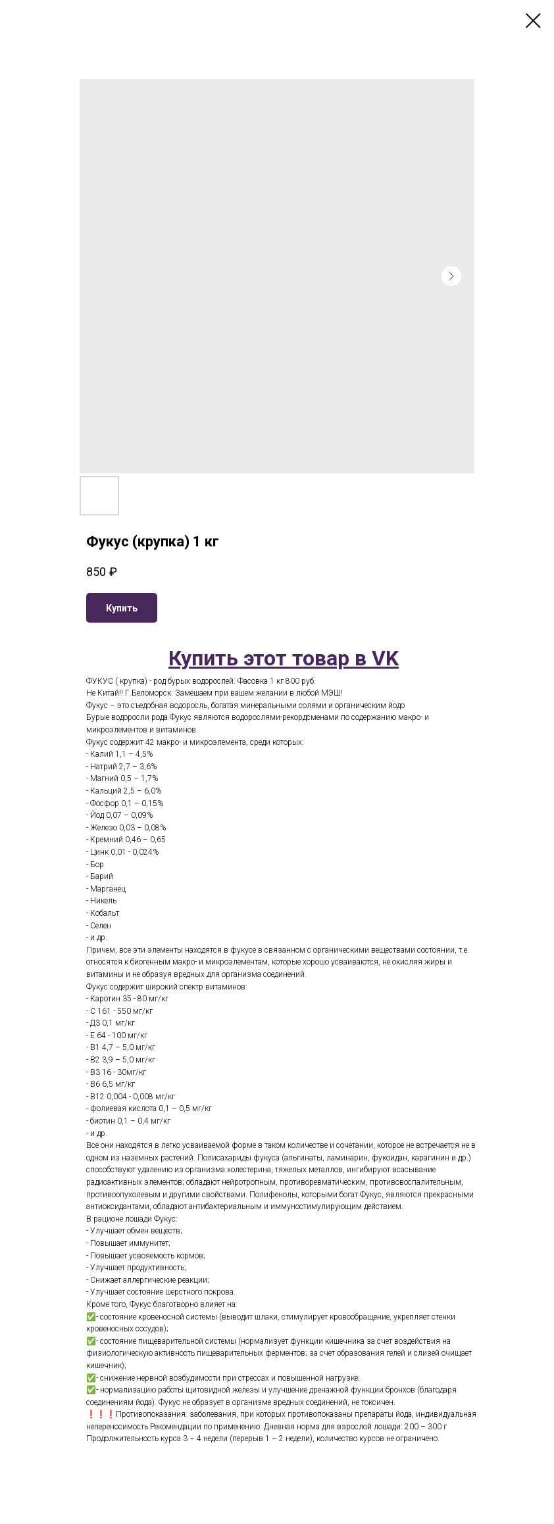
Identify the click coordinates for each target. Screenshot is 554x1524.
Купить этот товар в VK (283, 658)
